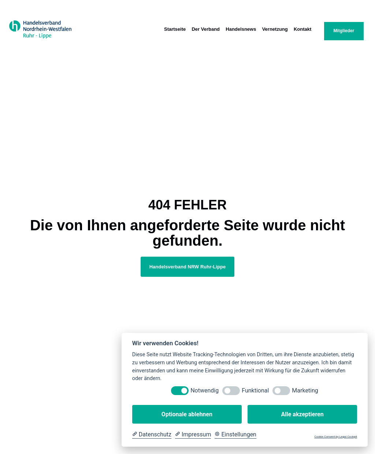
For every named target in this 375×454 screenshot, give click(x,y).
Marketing (305, 390)
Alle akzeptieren (302, 414)
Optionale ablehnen (186, 414)
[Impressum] (193, 434)
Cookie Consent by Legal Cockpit (335, 436)
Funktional (255, 390)
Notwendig (204, 390)
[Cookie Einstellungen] (235, 434)
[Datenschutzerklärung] (151, 434)
